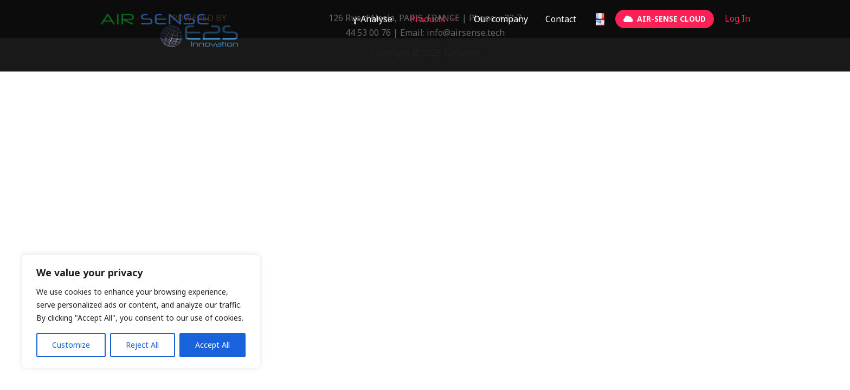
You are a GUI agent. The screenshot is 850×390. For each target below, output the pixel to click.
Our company (501, 19)
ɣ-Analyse (372, 19)
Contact (560, 19)
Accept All (212, 345)
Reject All (142, 345)
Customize (71, 345)
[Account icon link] (737, 18)
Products (428, 19)
